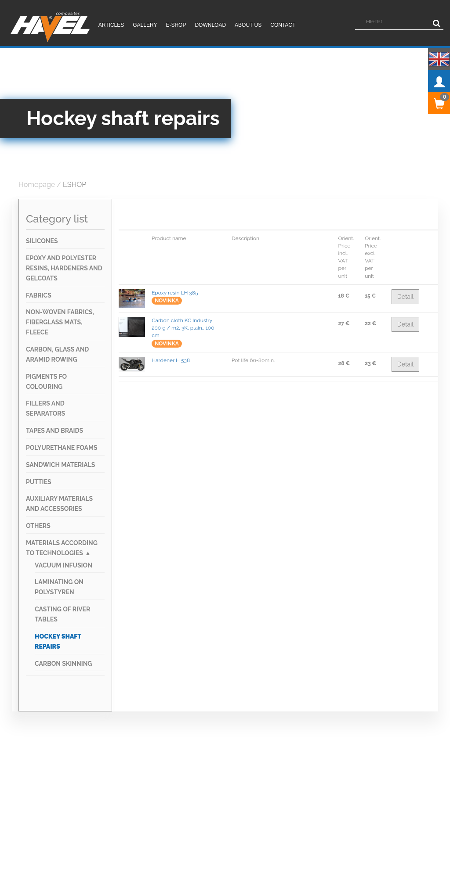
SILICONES (42, 240)
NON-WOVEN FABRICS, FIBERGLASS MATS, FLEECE (60, 322)
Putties (38, 481)
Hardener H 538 (171, 360)
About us (248, 25)
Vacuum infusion (63, 565)
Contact (282, 25)
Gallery (145, 25)
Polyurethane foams (62, 447)
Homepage (36, 184)
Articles (111, 25)
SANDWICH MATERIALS (60, 464)
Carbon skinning (63, 663)
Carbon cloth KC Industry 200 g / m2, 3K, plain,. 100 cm (183, 327)
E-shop (176, 25)
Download (210, 25)
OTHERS (38, 525)
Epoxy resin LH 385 (175, 293)
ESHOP (74, 184)
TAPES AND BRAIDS (54, 430)
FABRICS (38, 295)
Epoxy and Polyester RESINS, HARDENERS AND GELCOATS (64, 268)
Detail (405, 296)
